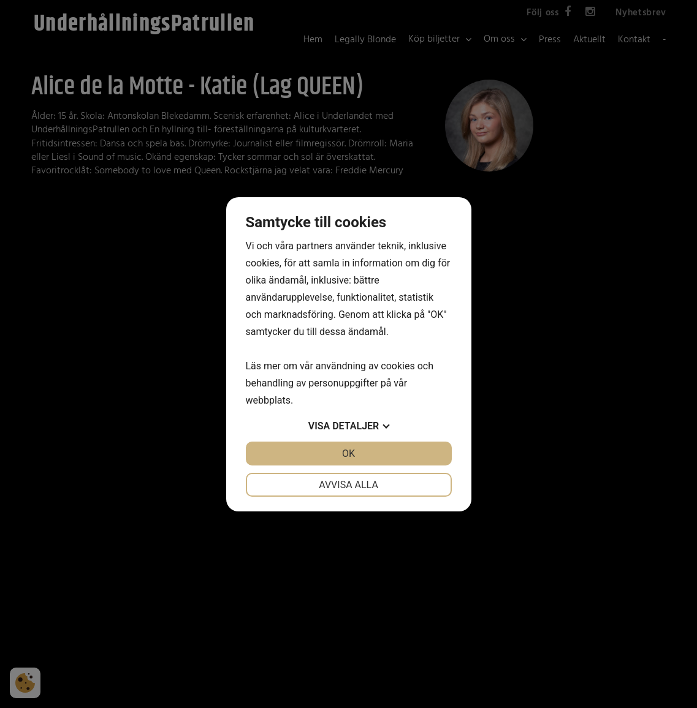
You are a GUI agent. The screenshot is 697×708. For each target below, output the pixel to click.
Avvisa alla (348, 485)
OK (348, 453)
